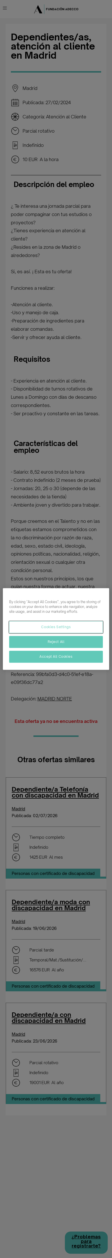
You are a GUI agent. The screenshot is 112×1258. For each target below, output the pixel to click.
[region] (56, 629)
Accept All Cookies (55, 657)
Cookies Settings (56, 627)
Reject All (56, 642)
